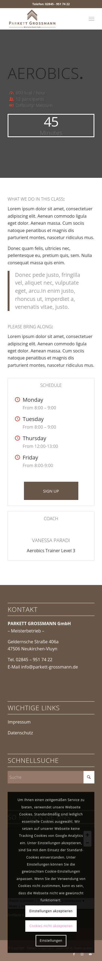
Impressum (19, 722)
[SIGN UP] (51, 491)
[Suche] (51, 777)
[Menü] (91, 18)
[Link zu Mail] (90, 954)
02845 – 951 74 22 (34, 660)
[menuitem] (91, 18)
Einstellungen (51, 940)
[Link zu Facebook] (74, 954)
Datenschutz (20, 733)
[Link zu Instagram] (82, 954)
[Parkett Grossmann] (42, 19)
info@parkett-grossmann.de (49, 667)
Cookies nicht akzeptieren (51, 926)
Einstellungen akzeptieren (51, 911)
